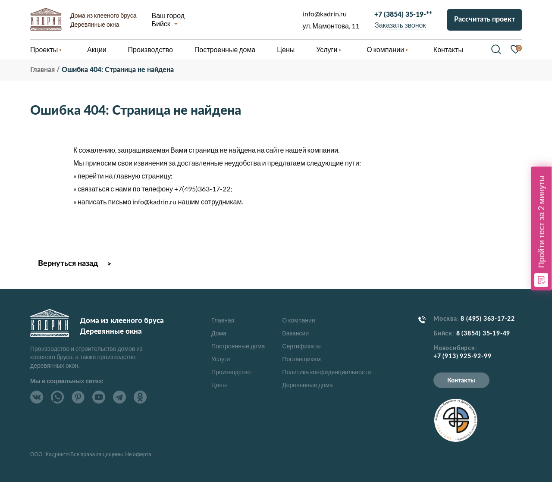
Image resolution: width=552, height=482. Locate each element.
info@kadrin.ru (325, 13)
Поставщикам (301, 359)
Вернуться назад (68, 264)
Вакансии (295, 333)
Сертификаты (301, 346)
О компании (298, 320)
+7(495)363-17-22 (202, 189)
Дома (218, 333)
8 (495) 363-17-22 (488, 319)
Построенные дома (225, 49)
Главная (222, 320)
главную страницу (142, 176)
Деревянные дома (307, 384)
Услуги (220, 359)
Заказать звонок (400, 25)
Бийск (160, 23)
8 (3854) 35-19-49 (483, 334)
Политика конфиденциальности (326, 372)
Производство (231, 372)
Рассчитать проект (484, 19)
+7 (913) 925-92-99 (462, 357)
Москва (445, 319)
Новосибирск (454, 348)
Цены (219, 384)
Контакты (461, 381)
